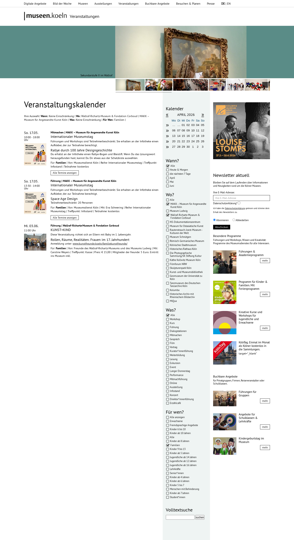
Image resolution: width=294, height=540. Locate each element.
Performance (176, 375)
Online (173, 383)
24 (193, 141)
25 (197, 141)
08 (183, 130)
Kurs (172, 323)
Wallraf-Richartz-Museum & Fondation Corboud (109, 116)
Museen (83, 3)
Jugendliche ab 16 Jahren (183, 465)
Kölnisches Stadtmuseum (183, 245)
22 (183, 141)
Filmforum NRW (178, 264)
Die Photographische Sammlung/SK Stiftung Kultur (185, 254)
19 (202, 135)
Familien (119, 120)
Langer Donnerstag (180, 370)
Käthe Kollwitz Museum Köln (185, 259)
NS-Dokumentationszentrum (185, 221)
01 (183, 125)
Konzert (174, 395)
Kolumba (174, 290)
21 (179, 141)
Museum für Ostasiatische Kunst (186, 225)
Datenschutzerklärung (235, 208)
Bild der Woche (62, 3)
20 (173, 141)
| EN (226, 3)
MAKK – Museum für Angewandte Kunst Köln (188, 205)
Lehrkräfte (175, 469)
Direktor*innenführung (182, 399)
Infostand (175, 390)
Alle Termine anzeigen (65, 172)
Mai (172, 181)
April (172, 177)
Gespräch (175, 339)
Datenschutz (97, 535)
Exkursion (175, 363)
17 (193, 135)
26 (202, 141)
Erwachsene (176, 421)
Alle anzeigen (177, 417)
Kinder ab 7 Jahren (179, 493)
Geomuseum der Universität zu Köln (186, 277)
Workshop (175, 319)
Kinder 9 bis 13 (178, 449)
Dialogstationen (178, 331)
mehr (265, 260)
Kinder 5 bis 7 (177, 485)
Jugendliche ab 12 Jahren (183, 461)
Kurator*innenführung (181, 350)
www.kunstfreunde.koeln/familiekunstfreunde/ (100, 243)
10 (193, 130)
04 (197, 125)
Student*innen (177, 497)
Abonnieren (221, 220)
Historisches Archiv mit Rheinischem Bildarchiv (182, 295)
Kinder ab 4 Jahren (179, 477)
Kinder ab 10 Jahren (180, 433)
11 (197, 130)
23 (188, 141)
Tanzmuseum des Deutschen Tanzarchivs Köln (185, 284)
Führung (174, 327)
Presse (211, 3)
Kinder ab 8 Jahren (179, 441)
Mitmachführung (178, 379)
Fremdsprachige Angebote (184, 425)
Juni (172, 185)
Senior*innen (177, 473)
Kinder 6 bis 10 (178, 429)
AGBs (112, 535)
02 (188, 125)
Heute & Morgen (179, 169)
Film (172, 343)
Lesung (173, 359)
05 (202, 125)
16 (188, 135)
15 (183, 135)
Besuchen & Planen (188, 3)
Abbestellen (241, 220)
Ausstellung (176, 387)
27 (173, 146)
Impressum (79, 535)
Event (173, 367)
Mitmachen (176, 335)
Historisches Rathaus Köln (183, 248)
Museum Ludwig (179, 210)
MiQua (173, 300)
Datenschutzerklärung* (226, 203)
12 (202, 130)
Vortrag (173, 347)
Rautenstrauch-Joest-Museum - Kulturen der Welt (186, 231)
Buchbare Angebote (157, 3)
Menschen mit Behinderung (184, 489)
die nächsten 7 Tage (180, 173)
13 (173, 135)
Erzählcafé (175, 403)
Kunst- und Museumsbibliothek (186, 271)
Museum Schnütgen (180, 236)
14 (179, 135)
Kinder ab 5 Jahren (179, 453)
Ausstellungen (103, 3)
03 (193, 125)
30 (188, 146)
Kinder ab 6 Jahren (179, 481)
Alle (172, 165)
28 (179, 146)
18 (197, 135)
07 (179, 130)
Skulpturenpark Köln (180, 267)
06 (173, 130)
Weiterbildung (177, 355)
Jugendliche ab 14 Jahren (183, 457)
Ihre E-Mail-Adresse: (224, 192)
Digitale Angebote (35, 3)
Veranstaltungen (128, 3)
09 (188, 130)
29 (183, 146)
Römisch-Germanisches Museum (187, 240)
